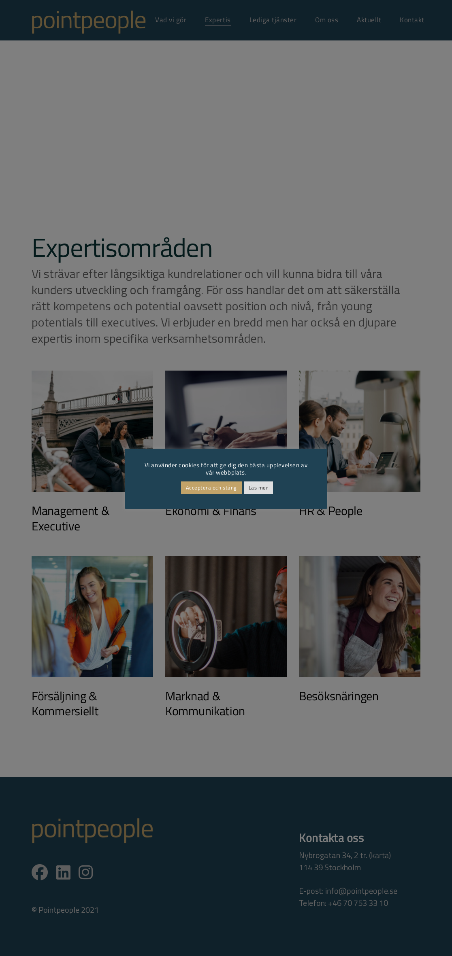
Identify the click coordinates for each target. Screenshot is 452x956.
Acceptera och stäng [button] (211, 487)
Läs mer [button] (259, 487)
